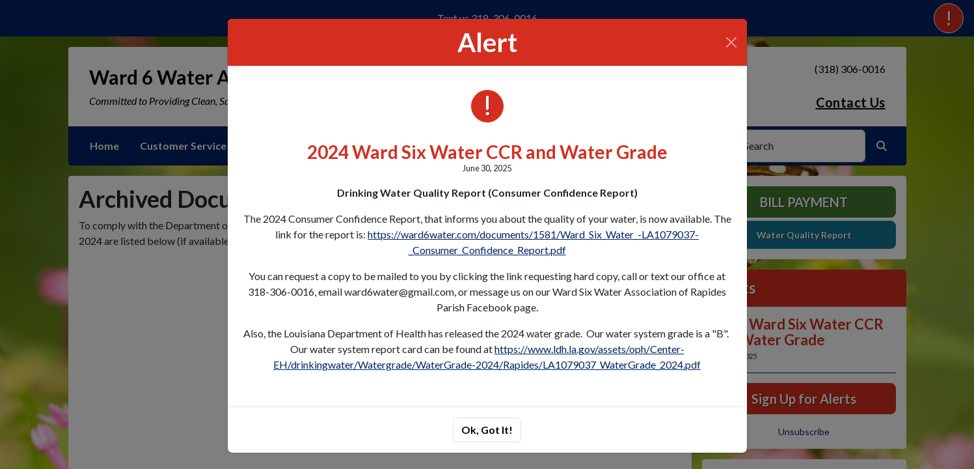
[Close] (731, 42)
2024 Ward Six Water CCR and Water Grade (487, 152)
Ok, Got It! (487, 429)
